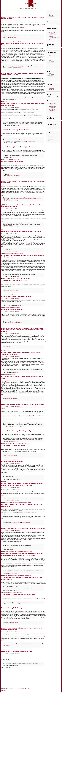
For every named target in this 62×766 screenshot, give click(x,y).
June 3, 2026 (6, 333)
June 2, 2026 (17, 276)
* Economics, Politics (7, 253)
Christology (11, 41)
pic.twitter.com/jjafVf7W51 (26, 522)
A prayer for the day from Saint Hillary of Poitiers (16, 296)
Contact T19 (51, 54)
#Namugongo (31, 438)
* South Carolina (6, 688)
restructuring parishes (15, 634)
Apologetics (5, 101)
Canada (20, 551)
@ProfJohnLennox (22, 97)
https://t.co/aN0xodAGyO (7, 645)
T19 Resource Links (52, 55)
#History (4, 290)
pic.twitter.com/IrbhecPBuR (15, 124)
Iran (23, 575)
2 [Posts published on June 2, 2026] (48, 62)
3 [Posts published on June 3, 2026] (49, 62)
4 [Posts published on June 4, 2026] (50, 62)
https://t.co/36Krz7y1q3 (30, 122)
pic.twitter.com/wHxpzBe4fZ (31, 141)
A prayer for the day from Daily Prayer (13, 445)
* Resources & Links (52, 38)
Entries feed (51, 15)
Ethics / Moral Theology (16, 253)
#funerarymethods (18, 198)
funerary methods (10, 186)
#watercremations (23, 198)
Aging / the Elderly (6, 502)
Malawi (12, 278)
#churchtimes (39, 198)
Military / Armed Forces (28, 575)
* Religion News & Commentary (54, 37)
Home (2, 13)
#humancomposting (29, 198)
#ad (8, 290)
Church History (6, 294)
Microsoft (3, 212)
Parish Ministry (13, 374)
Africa (5, 278)
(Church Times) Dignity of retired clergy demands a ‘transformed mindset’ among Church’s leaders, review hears (22, 484)
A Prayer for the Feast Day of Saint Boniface (15, 130)
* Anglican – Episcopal (52, 31)
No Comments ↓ (17, 20)
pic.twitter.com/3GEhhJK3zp (20, 547)
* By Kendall (51, 104)
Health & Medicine (8, 278)
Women (8, 350)
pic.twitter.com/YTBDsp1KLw (38, 303)
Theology (15, 41)
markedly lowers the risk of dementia (26, 407)
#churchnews (34, 198)
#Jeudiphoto (11, 322)
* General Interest (52, 107)
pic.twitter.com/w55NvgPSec (14, 290)
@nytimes (10, 522)
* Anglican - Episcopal (7, 41)
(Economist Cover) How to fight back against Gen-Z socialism (21, 231)
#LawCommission (6, 198)
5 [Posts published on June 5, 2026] (51, 62)
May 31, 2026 (17, 500)
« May (48, 67)
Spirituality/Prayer (6, 159)
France (16, 592)
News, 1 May (18, 489)
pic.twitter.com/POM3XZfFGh (12, 455)
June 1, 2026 (17, 590)
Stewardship (29, 502)
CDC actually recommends (33, 418)
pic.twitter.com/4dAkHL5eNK (18, 322)
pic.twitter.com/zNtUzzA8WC (14, 622)
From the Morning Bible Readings (12, 161)
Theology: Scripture (19, 41)
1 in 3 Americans (25, 415)
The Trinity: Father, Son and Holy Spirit (14, 159)
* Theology (51, 39)
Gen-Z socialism (5, 239)
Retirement (5, 489)
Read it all (2, 32)
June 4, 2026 (6, 184)
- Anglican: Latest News (13, 127)
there (9, 660)
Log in (50, 14)
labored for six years (7, 382)
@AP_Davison (19, 36)
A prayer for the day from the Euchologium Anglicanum (19, 147)
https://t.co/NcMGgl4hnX (16, 522)
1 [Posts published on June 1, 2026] (47, 62)
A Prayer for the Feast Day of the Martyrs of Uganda (17, 431)
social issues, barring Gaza (29, 242)
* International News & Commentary (52, 36)
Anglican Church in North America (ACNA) (22, 127)
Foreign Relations (20, 575)
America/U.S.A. (17, 551)
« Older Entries (3, 690)
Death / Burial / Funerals (19, 443)
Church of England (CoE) (7, 374)
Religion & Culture (18, 278)
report (6, 56)
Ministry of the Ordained (19, 502)
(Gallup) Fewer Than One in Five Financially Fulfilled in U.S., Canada (23, 528)
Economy (11, 253)
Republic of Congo (13, 526)
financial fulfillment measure (7, 540)
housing (9, 494)
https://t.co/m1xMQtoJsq (8, 225)
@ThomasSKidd (7, 398)
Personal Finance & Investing (28, 551)
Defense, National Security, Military (13, 575)
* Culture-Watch (6, 551)
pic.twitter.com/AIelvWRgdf (17, 67)
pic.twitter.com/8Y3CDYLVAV (24, 602)
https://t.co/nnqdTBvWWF (7, 199)
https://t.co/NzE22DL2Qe (7, 346)
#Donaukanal (10, 175)
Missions (14, 278)
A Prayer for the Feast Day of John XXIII (14, 280)
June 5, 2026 (6, 20)
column (40, 50)
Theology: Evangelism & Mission (25, 278)
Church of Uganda (12, 443)
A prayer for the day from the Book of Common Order (18, 594)
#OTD (7, 290)
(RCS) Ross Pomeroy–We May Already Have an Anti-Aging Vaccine (22, 404)
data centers (32, 210)
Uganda (29, 443)
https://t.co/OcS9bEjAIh (6, 571)
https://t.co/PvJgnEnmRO (30, 498)
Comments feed (51, 16)
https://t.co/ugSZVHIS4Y (14, 398)
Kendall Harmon (11, 20)
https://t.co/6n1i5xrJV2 (6, 249)
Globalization (21, 253)
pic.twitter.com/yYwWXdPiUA (17, 175)
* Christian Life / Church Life (53, 32)
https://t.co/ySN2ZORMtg (12, 37)
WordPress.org (51, 89)
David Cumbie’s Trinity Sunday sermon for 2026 (16, 651)
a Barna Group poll (27, 59)
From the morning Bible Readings (12, 309)
